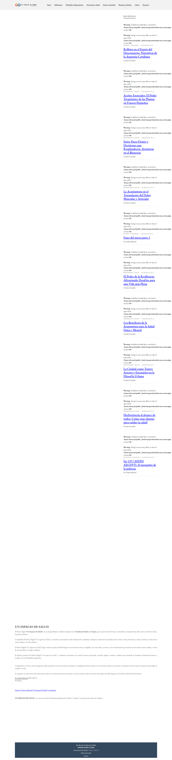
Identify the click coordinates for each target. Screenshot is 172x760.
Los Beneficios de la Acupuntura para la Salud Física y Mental (139, 326)
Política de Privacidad (86, 753)
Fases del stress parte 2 (137, 238)
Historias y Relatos (125, 5)
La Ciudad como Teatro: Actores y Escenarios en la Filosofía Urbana (139, 372)
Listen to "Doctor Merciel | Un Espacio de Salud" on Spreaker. (35, 690)
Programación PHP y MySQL (80, 750)
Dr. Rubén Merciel (21, 678)
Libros (137, 5)
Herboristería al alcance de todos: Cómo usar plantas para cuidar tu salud (139, 418)
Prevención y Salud (93, 5)
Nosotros (146, 5)
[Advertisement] (140, 495)
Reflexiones (58, 5)
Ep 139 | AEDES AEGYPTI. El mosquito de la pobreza (140, 464)
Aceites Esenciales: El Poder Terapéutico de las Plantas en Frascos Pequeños (140, 99)
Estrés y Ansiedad (109, 5)
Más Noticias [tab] (130, 16)
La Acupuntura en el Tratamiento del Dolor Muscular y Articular (137, 195)
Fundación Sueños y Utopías (86, 747)
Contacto (86, 756)
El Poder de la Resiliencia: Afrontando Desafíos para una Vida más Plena (139, 280)
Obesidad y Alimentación (74, 5)
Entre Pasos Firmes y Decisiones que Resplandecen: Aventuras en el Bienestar (139, 147)
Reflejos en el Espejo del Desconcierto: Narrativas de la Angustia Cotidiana (140, 53)
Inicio (49, 5)
